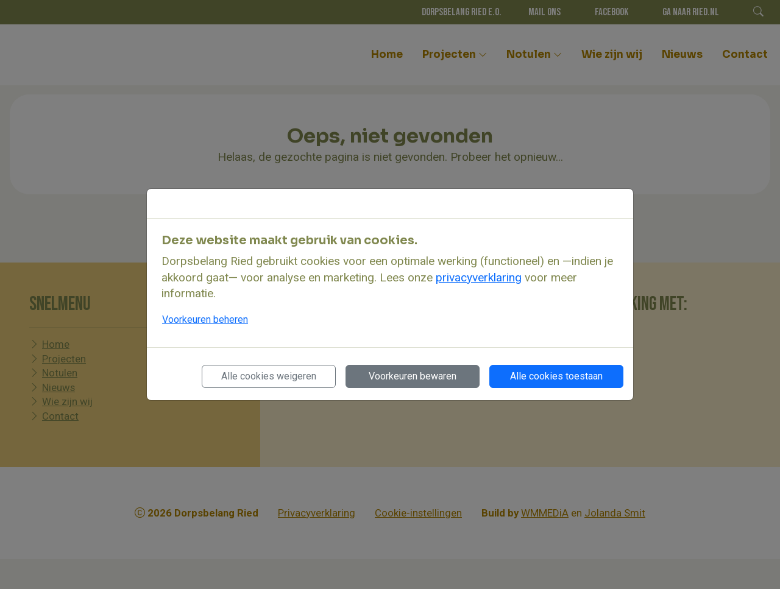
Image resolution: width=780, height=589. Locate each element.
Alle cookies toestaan (556, 376)
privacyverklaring (479, 277)
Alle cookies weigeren (268, 376)
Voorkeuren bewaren (412, 376)
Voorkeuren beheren (205, 319)
